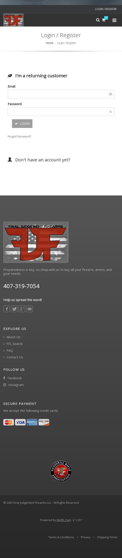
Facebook (12, 378)
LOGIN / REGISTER (106, 9)
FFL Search (13, 344)
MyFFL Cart (64, 520)
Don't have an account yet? (39, 160)
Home (49, 43)
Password (15, 104)
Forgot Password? (18, 136)
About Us (11, 337)
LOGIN (22, 123)
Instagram (13, 385)
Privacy (85, 537)
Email (11, 86)
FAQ (8, 350)
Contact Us (13, 357)
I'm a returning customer (37, 76)
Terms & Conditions (61, 537)
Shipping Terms (107, 537)
